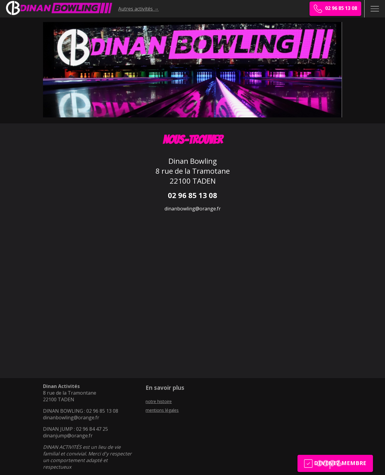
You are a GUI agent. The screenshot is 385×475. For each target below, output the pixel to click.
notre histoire (159, 401)
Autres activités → (138, 8)
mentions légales (162, 410)
